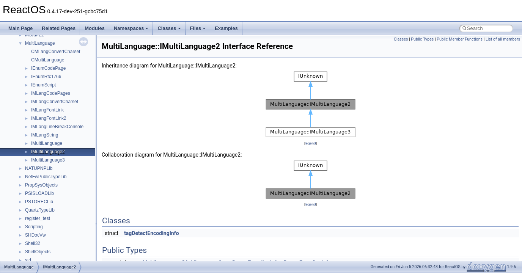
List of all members (503, 39)
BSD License (26, 149)
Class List (29, 207)
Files (198, 28)
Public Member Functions (460, 39)
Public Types (422, 39)
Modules (95, 28)
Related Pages (58, 28)
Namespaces (131, 28)
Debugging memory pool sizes (43, 91)
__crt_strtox (37, 232)
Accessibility (37, 241)
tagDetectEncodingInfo (151, 233)
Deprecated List (29, 174)
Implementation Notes (35, 141)
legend (310, 143)
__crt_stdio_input (42, 216)
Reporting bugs (28, 99)
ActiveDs (34, 249)
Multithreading (27, 124)
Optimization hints (31, 132)
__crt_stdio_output (44, 224)
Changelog (24, 57)
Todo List (22, 166)
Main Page (20, 28)
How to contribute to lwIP (38, 66)
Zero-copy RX (27, 107)
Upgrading (23, 49)
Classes (169, 28)
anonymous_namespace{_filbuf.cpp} (61, 257)
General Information (33, 157)
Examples (226, 28)
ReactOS (16, 41)
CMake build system (33, 74)
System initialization (33, 116)
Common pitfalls (29, 82)
